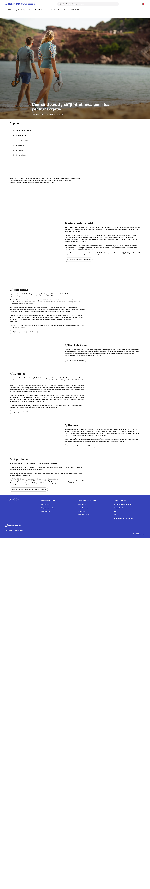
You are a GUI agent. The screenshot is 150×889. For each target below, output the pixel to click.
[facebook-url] (6, 499)
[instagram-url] (13, 499)
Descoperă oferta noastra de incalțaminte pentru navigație (28, 489)
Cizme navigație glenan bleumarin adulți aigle (80, 445)
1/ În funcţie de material (23, 130)
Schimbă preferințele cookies (123, 518)
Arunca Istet (81, 511)
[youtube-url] (10, 499)
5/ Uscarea (19, 150)
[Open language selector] (143, 4)
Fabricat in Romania (84, 515)
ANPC (115, 511)
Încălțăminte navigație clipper (75, 360)
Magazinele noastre (47, 508)
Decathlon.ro (82, 504)
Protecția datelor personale (122, 504)
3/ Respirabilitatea (22, 140)
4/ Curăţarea (20, 145)
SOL (115, 515)
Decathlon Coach (83, 508)
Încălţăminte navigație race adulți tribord (79, 259)
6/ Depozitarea (21, 155)
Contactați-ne (46, 511)
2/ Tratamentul (21, 135)
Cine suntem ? (45, 504)
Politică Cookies (119, 508)
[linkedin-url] (17, 499)
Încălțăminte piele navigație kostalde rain (23, 332)
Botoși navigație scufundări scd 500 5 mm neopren (26, 412)
